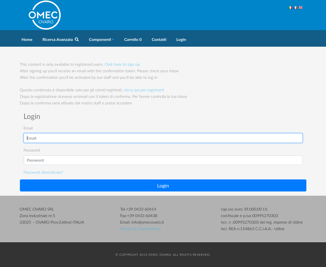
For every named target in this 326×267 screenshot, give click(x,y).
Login (163, 185)
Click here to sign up (122, 64)
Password (32, 150)
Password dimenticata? (43, 172)
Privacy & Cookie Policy (140, 228)
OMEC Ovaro (45, 15)
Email (28, 127)
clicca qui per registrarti (144, 89)
